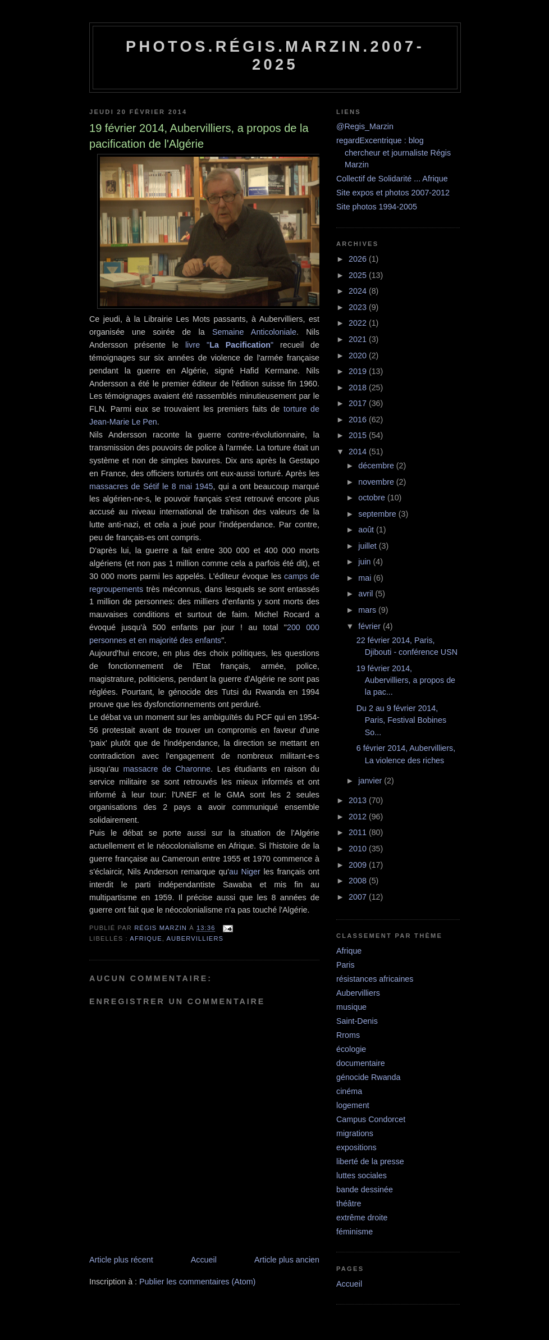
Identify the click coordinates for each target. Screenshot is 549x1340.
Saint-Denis (357, 1021)
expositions (356, 1147)
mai (365, 577)
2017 (359, 403)
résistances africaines (374, 978)
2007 (359, 896)
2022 (359, 322)
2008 (359, 880)
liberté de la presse (370, 1161)
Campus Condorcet (370, 1119)
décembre (377, 465)
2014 (359, 451)
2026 (359, 258)
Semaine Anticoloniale (254, 331)
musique (351, 1006)
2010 (359, 848)
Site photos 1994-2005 (376, 206)
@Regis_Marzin (365, 126)
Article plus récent (121, 1259)
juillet (368, 545)
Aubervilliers (195, 938)
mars (368, 609)
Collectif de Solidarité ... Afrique (392, 178)
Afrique (146, 938)
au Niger (244, 871)
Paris (345, 964)
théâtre (349, 1203)
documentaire (360, 1063)
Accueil (204, 1259)
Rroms (348, 1035)
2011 (359, 832)
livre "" (229, 344)
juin (365, 561)
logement (352, 1105)
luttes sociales (361, 1175)
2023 (359, 307)
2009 (359, 864)
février (370, 626)
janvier (371, 780)
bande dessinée (364, 1189)
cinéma (349, 1091)
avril (366, 593)
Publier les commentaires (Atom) (197, 1281)
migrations (354, 1133)
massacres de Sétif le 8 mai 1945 (151, 486)
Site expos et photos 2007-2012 (393, 192)
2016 (359, 419)
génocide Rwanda (368, 1077)
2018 (359, 387)
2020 (359, 355)
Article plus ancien (286, 1259)
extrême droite (361, 1217)
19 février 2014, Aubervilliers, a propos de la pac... (405, 680)
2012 (359, 816)
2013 (359, 800)
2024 (359, 290)
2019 (359, 371)
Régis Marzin (161, 927)
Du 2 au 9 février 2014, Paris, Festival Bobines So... (401, 720)
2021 (359, 339)
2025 (359, 275)
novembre (377, 481)
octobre (372, 497)
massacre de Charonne (167, 768)
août (367, 529)
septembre (378, 513)
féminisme (354, 1231)
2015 (359, 435)
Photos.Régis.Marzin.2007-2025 (275, 55)
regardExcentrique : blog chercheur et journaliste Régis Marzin (393, 152)
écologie (351, 1049)
